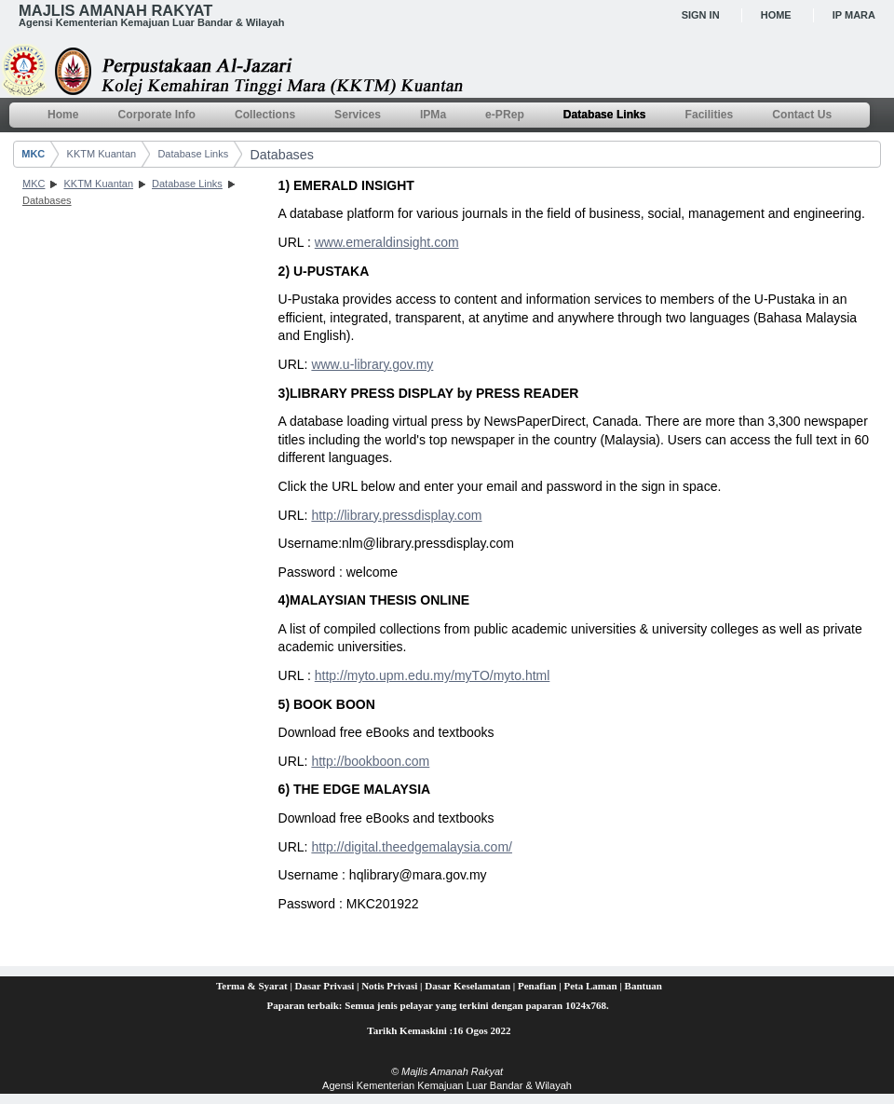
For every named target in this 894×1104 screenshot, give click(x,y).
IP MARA (854, 14)
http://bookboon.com (370, 761)
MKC (33, 153)
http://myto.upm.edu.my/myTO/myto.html (432, 675)
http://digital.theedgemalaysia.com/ (411, 846)
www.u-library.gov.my (372, 364)
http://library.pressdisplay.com (396, 515)
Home (776, 14)
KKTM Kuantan (102, 153)
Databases (281, 154)
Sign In (701, 14)
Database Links (192, 153)
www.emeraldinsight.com (387, 242)
